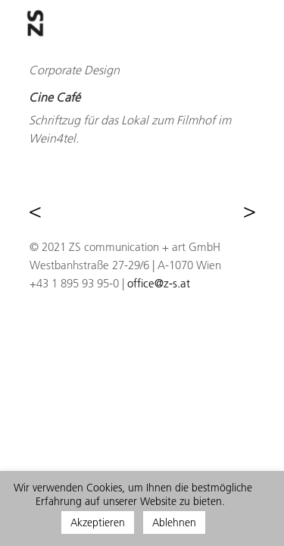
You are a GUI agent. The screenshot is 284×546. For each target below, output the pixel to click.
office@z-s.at (158, 283)
